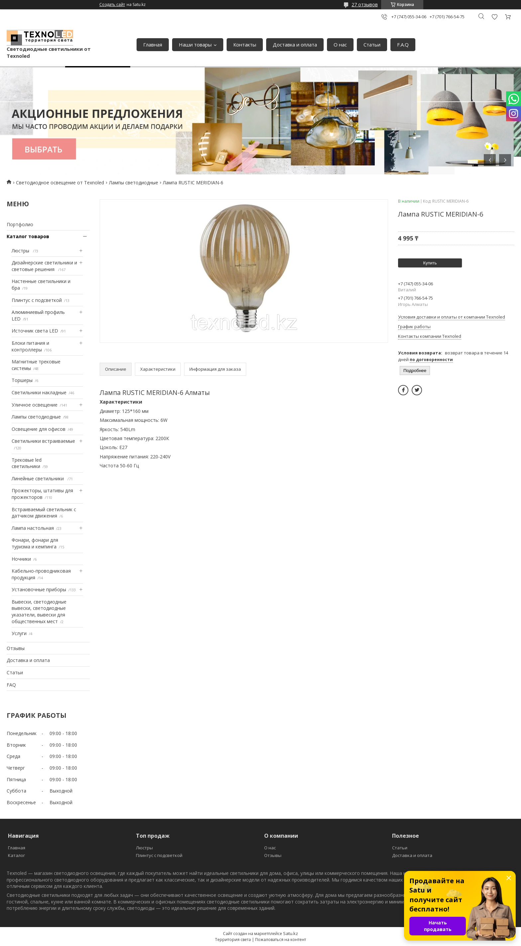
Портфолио (20, 224)
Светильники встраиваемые (43, 441)
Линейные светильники (38, 478)
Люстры (21, 250)
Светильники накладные (39, 392)
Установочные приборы (39, 589)
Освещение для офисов (38, 429)
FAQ (11, 685)
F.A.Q (403, 44)
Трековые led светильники (27, 463)
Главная (152, 44)
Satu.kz (290, 933)
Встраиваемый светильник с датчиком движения (44, 512)
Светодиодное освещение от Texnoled (60, 182)
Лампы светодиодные (133, 182)
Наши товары (195, 44)
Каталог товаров (28, 236)
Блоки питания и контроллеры (30, 346)
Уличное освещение (34, 405)
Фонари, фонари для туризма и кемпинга (35, 543)
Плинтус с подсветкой (37, 300)
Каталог (16, 855)
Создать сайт (112, 4)
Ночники (21, 559)
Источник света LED (35, 331)
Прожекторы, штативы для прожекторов (42, 493)
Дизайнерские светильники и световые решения (44, 265)
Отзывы (16, 648)
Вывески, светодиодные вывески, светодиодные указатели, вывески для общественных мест (39, 611)
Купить (430, 262)
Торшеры (22, 380)
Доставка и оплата (295, 44)
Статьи (372, 44)
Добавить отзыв (494, 17)
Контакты (244, 44)
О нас (340, 44)
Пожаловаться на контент (280, 939)
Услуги (19, 633)
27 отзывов (365, 4)
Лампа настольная (33, 528)
